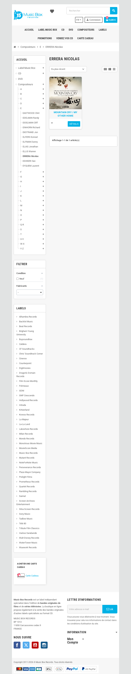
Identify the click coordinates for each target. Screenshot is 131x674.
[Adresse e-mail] (87, 599)
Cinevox (15, 355)
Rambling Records (20, 484)
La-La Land (16, 417)
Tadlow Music (18, 512)
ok (116, 599)
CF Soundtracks (19, 345)
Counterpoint (17, 360)
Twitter (18, 634)
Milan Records (18, 427)
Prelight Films (17, 470)
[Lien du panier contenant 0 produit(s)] (118, 20)
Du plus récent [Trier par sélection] (56, 69)
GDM (13, 384)
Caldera (15, 340)
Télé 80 (14, 516)
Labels (13, 308)
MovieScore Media (20, 441)
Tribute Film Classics (21, 521)
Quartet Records (19, 479)
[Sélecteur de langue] (86, 20)
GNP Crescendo (19, 388)
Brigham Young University (23, 331)
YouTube (27, 634)
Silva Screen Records (21, 502)
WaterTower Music (20, 536)
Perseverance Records (22, 460)
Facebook (9, 634)
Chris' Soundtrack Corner (23, 350)
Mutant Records (19, 451)
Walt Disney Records (21, 531)
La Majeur (16, 412)
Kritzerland (16, 403)
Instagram (36, 634)
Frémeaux (16, 379)
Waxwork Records (20, 540)
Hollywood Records (20, 393)
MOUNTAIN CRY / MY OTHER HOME (65, 119)
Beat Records (17, 326)
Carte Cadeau (24, 565)
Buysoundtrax (17, 336)
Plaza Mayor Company (22, 465)
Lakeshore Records (20, 422)
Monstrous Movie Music (22, 436)
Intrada (14, 398)
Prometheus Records (21, 475)
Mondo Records (18, 431)
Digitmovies (17, 364)
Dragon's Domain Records (23, 369)
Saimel (14, 489)
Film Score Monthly (20, 374)
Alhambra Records (20, 316)
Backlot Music (18, 321)
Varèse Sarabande (20, 526)
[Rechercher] (94, 10)
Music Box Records (20, 446)
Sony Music (17, 507)
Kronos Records (19, 407)
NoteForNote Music (20, 455)
